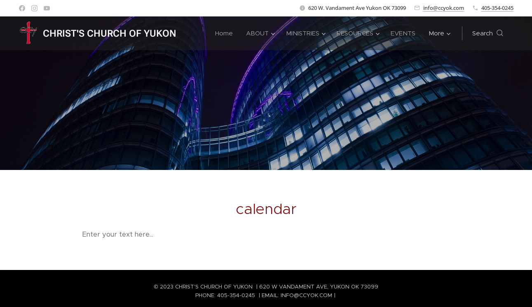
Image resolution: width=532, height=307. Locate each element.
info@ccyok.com (443, 8)
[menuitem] (226, 33)
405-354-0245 (497, 8)
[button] (487, 33)
